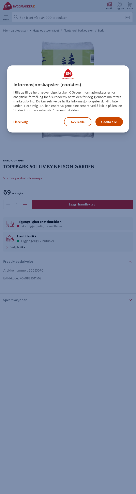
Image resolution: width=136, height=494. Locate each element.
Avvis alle (78, 121)
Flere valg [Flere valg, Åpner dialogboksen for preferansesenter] (20, 121)
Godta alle (109, 121)
